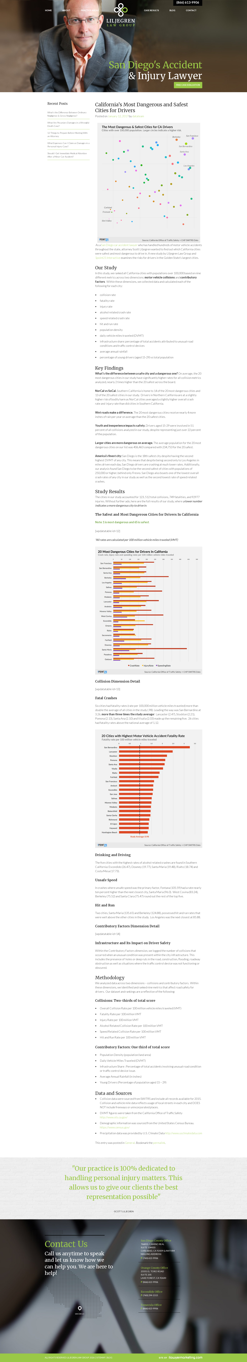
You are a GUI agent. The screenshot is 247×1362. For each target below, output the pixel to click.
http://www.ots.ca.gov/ (113, 1117)
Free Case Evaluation (188, 85)
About (66, 10)
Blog (172, 10)
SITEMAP (100, 1357)
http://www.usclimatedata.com (183, 1133)
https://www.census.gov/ (115, 1127)
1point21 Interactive (108, 257)
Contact (191, 10)
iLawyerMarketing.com (180, 1357)
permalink (159, 1142)
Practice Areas (90, 10)
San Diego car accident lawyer (119, 245)
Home (48, 10)
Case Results (151, 10)
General (130, 1142)
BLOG (109, 1357)
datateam (138, 116)
